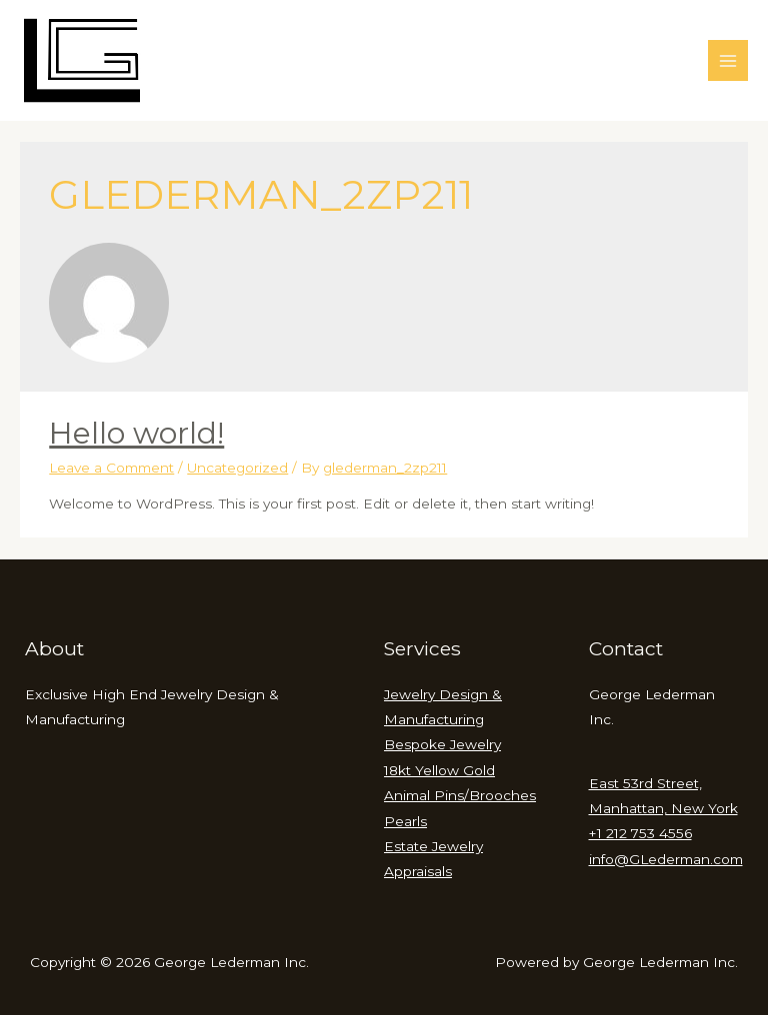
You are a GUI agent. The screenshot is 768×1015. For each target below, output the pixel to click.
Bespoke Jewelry (442, 744)
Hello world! (136, 433)
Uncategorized (237, 468)
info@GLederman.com (666, 859)
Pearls (405, 821)
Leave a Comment (111, 468)
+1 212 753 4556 (640, 833)
